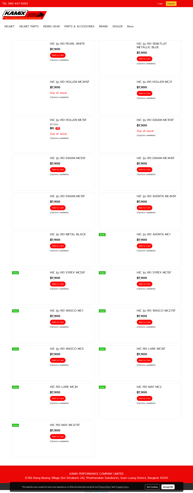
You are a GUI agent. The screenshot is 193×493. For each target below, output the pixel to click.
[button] (138, 26)
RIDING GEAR (51, 26)
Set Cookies (152, 486)
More (130, 26)
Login (160, 3)
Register (171, 3)
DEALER (118, 26)
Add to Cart (58, 55)
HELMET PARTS (29, 26)
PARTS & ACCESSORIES (79, 26)
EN (185, 3)
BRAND (103, 26)
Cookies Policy (122, 486)
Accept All (168, 486)
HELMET (9, 26)
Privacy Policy (105, 486)
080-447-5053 (18, 3)
